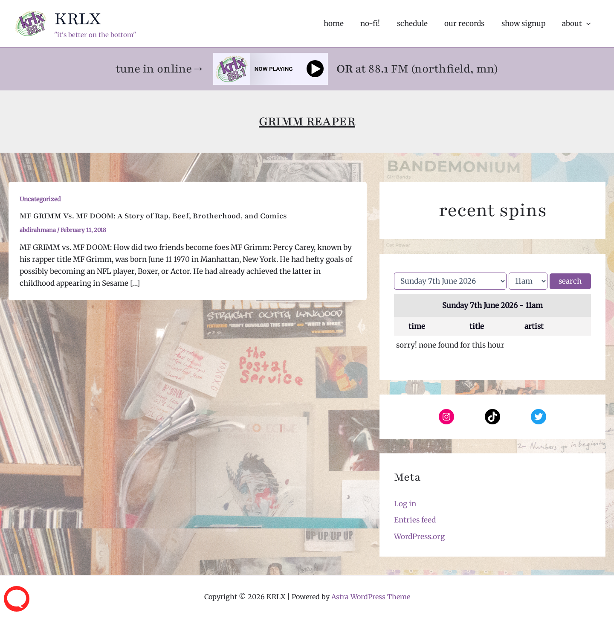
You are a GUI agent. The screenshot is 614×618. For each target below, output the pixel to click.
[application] (587, 23)
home (346, 23)
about (577, 23)
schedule (420, 23)
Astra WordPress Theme (370, 596)
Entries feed (415, 520)
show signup (527, 23)
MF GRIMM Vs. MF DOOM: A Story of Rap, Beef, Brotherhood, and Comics (153, 216)
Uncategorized (40, 199)
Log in (405, 503)
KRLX (77, 18)
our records (470, 23)
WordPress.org (419, 536)
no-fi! (381, 23)
